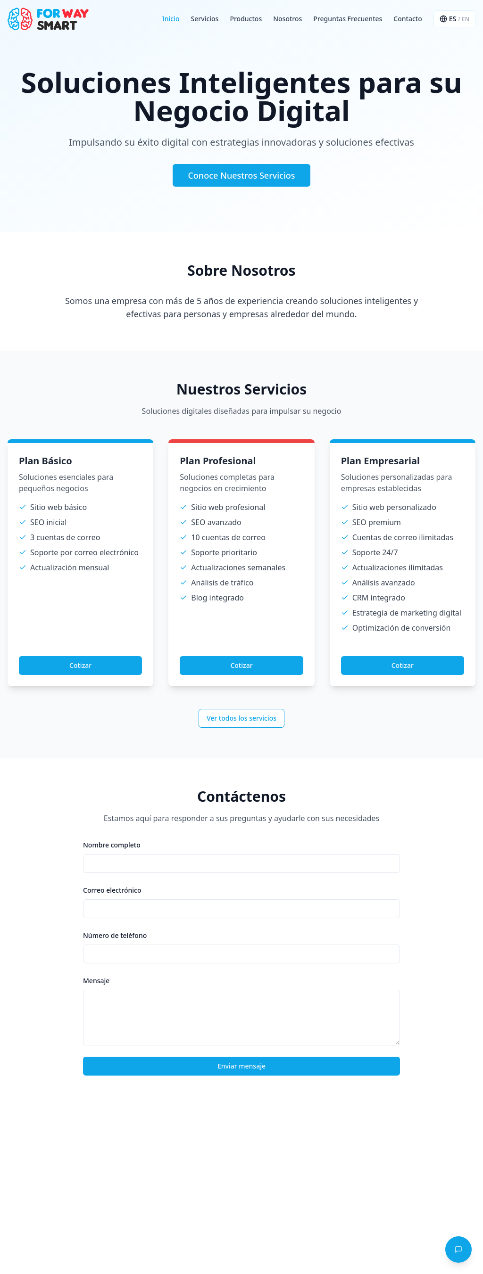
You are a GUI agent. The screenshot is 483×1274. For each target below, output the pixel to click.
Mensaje (96, 980)
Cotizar (80, 665)
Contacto (407, 18)
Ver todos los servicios (241, 718)
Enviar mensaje (241, 1065)
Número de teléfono (115, 935)
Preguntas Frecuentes (347, 18)
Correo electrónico (112, 890)
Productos (246, 18)
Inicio (171, 18)
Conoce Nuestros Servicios (241, 175)
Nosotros (287, 18)
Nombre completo (112, 844)
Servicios (205, 18)
